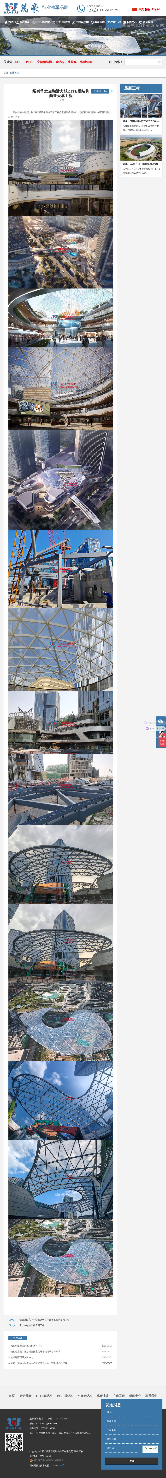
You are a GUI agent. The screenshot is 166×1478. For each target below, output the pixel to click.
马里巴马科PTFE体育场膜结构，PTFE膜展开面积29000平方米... (141, 171)
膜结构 (59, 62)
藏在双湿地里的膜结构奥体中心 (26, 1346)
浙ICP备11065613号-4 (40, 1456)
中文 (141, 9)
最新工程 (132, 88)
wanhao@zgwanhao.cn (46, 1423)
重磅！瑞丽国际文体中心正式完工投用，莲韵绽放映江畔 (39, 1363)
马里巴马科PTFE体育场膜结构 (140, 164)
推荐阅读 (17, 1338)
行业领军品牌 (55, 7)
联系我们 (151, 1395)
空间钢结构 (44, 62)
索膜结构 (86, 62)
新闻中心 (135, 1395)
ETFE (18, 62)
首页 (6, 72)
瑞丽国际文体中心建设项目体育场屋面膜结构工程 (44, 1319)
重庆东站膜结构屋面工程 (31, 1325)
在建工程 (14, 72)
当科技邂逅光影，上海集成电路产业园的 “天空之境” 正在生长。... (141, 128)
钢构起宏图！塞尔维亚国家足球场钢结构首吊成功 (35, 1351)
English (156, 9)
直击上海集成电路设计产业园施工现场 (142, 121)
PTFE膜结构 (65, 1395)
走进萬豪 (25, 1395)
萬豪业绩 (102, 1395)
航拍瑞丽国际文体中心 (22, 1357)
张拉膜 (72, 62)
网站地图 (34, 1465)
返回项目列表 (100, 91)
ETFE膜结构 (44, 1395)
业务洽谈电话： (95, 6)
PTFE (30, 62)
